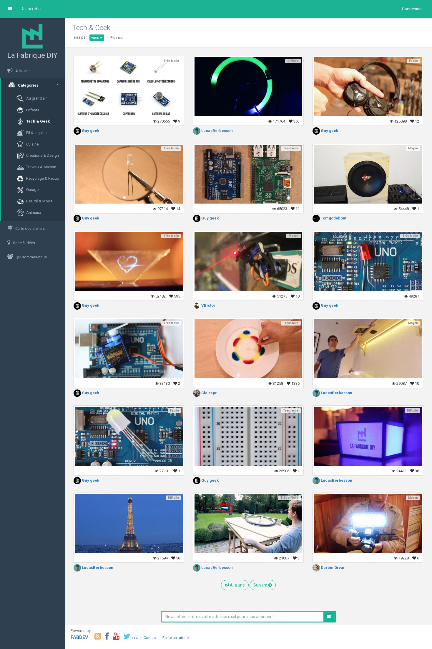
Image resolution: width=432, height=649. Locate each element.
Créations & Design (37, 155)
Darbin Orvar (329, 567)
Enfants (27, 110)
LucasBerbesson (213, 130)
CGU (135, 637)
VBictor (204, 305)
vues (96, 38)
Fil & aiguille (31, 133)
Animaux (28, 213)
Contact (150, 637)
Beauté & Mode (34, 201)
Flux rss (116, 37)
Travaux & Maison (36, 167)
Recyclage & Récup (37, 178)
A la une (235, 585)
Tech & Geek (33, 121)
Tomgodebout (329, 218)
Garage (27, 190)
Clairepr (205, 393)
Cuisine (27, 144)
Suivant (262, 585)
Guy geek (86, 130)
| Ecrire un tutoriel (175, 637)
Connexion (412, 8)
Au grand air (31, 99)
